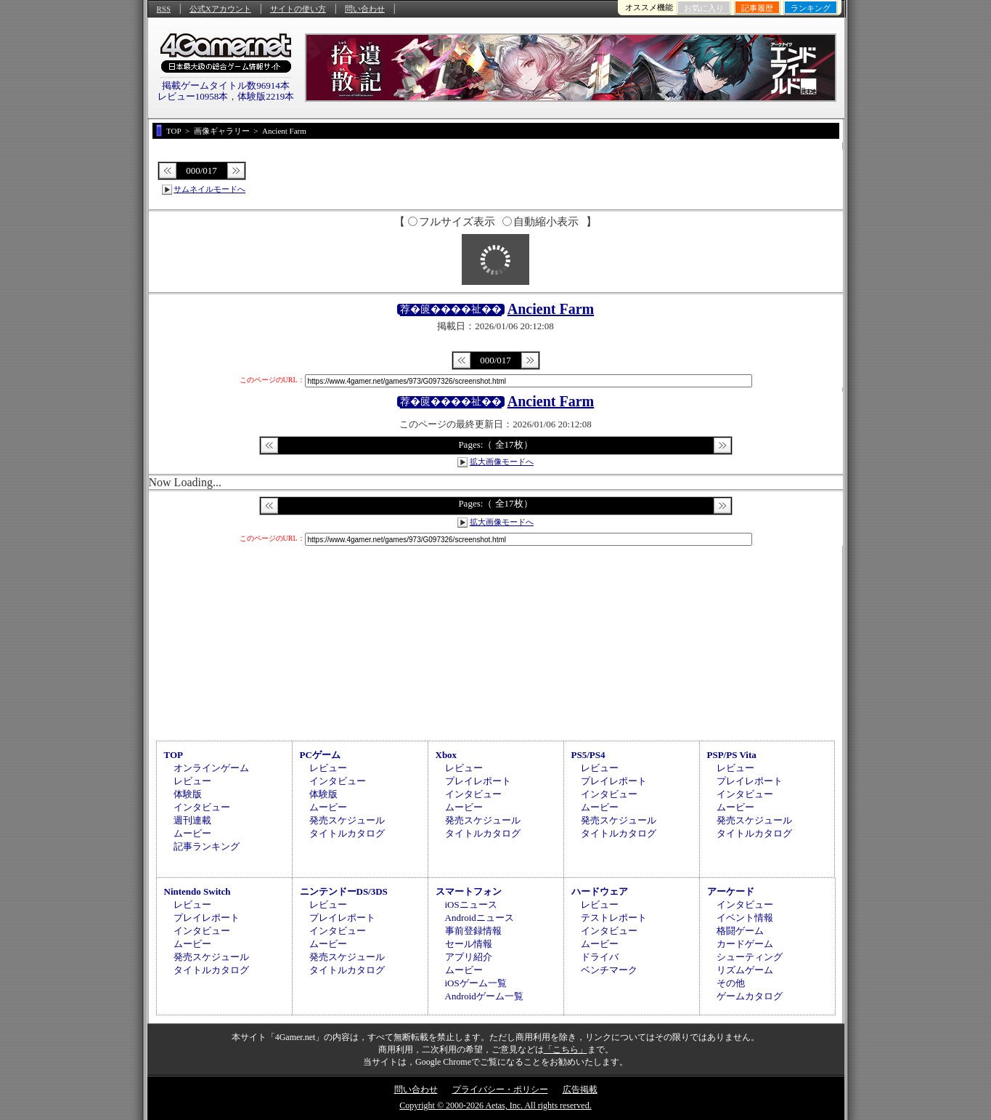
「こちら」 (565, 1049)
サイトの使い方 (298, 8)
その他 (731, 983)
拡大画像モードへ (502, 461)
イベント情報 (745, 917)
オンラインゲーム (211, 767)
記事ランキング (207, 846)
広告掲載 (580, 1089)
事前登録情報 (473, 930)
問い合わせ (365, 8)
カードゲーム (745, 943)
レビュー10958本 (193, 96)
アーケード (730, 891)
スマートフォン (469, 891)
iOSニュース (471, 904)
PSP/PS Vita (731, 754)
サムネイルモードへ (209, 189)
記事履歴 (757, 8)
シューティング (750, 956)
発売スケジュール (347, 820)
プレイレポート (478, 780)
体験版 (188, 794)
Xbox (446, 754)
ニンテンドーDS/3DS (344, 891)
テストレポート (614, 917)
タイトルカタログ (347, 833)
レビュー (192, 780)
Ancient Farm (550, 309)
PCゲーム (320, 754)
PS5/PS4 (588, 754)
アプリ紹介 (468, 956)
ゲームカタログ (750, 996)
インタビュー (202, 807)
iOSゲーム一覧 (476, 983)
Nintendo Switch (197, 891)
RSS (164, 8)
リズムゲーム (745, 969)
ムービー (192, 833)
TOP (174, 754)
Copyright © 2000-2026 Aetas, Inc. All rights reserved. (495, 1105)
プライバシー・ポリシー (500, 1089)
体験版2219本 (265, 96)
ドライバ (600, 956)
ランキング (811, 8)
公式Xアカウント (220, 8)
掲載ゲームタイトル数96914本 (226, 85)
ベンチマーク (609, 969)
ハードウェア (599, 891)
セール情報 (468, 943)
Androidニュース (479, 917)
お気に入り (704, 8)
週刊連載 (192, 820)
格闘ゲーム (740, 930)
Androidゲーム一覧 (484, 996)
